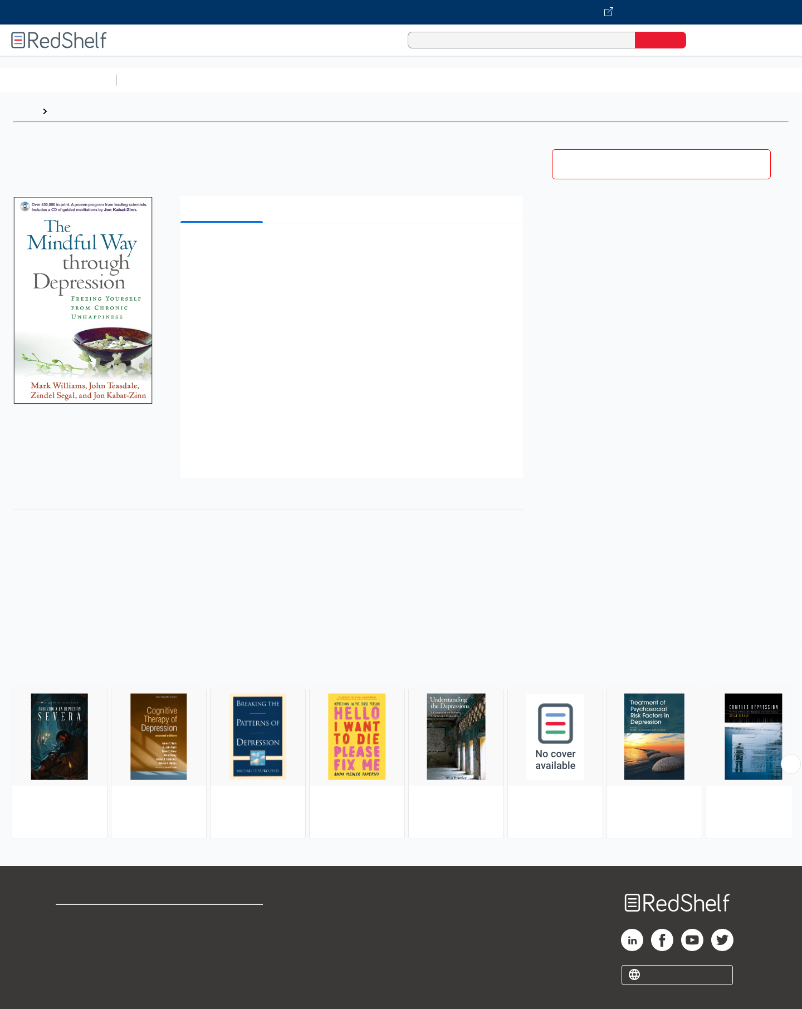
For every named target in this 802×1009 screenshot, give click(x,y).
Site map (74, 971)
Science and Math (218, 80)
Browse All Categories (58, 80)
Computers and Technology (318, 80)
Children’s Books (739, 80)
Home (25, 111)
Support (72, 935)
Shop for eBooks (91, 918)
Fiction (630, 80)
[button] (354, 249)
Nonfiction (675, 80)
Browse (68, 111)
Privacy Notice (87, 953)
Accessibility (220, 953)
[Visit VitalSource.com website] (401, 12)
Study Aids (150, 80)
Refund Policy (223, 935)
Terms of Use (223, 918)
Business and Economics (432, 80)
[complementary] (401, 743)
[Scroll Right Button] (791, 764)
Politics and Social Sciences (548, 80)
